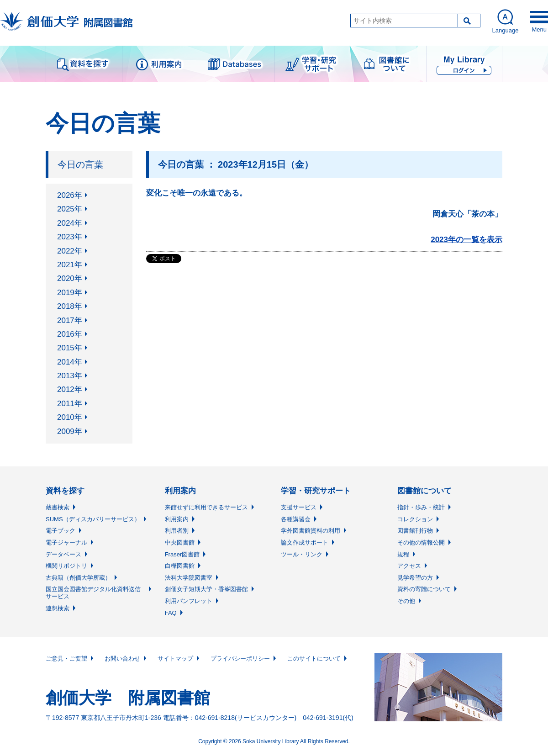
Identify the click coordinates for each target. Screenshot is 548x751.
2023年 (69, 237)
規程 (403, 554)
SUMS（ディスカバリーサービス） (93, 519)
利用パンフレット (188, 601)
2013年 (69, 375)
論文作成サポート (304, 542)
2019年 (69, 292)
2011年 (69, 403)
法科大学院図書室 (188, 577)
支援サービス (298, 507)
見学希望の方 (415, 577)
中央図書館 (180, 542)
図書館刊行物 (415, 530)
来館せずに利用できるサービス (206, 507)
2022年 (69, 251)
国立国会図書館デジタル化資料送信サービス (93, 593)
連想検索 (57, 608)
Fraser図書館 (182, 554)
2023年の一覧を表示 (466, 239)
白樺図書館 (180, 565)
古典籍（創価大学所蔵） (78, 577)
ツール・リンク (301, 554)
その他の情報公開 (421, 542)
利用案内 (177, 519)
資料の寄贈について (424, 589)
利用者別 (177, 530)
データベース (63, 554)
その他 (406, 601)
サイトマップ (175, 658)
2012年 (69, 389)
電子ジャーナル (66, 542)
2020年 (69, 278)
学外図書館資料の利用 (310, 530)
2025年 (69, 209)
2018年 (69, 306)
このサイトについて (314, 658)
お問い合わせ (122, 658)
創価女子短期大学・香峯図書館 (206, 589)
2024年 (69, 223)
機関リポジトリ (66, 565)
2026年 (69, 195)
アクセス (409, 565)
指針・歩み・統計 (421, 507)
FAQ (171, 612)
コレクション (415, 519)
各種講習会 (296, 519)
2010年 (69, 417)
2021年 (69, 264)
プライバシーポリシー (240, 658)
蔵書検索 (57, 507)
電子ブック (60, 530)
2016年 (69, 334)
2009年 (69, 431)
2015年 (69, 348)
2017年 (69, 320)
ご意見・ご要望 (66, 658)
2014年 (69, 362)
